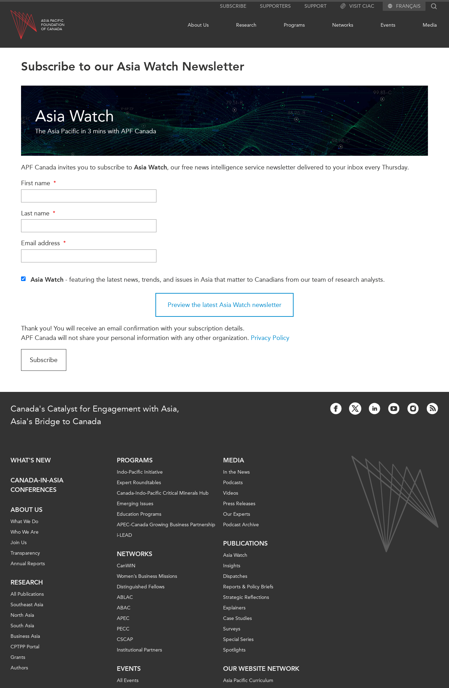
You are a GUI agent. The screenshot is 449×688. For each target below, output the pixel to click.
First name (39, 183)
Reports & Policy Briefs (248, 587)
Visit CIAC (357, 6)
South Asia (22, 626)
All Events (128, 680)
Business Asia (25, 636)
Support (315, 6)
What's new (31, 460)
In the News (236, 472)
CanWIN (126, 566)
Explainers (234, 608)
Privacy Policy (270, 338)
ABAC (123, 608)
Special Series (238, 639)
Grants (18, 657)
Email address (44, 243)
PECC (123, 629)
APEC (123, 618)
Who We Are (25, 532)
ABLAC (125, 597)
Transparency (25, 553)
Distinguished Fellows (141, 587)
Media (430, 25)
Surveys (231, 629)
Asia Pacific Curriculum (248, 680)
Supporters (275, 6)
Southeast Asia (27, 605)
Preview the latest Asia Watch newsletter (224, 305)
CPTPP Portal (25, 647)
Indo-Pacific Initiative (140, 472)
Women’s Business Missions (147, 576)
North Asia (22, 615)
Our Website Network (261, 669)
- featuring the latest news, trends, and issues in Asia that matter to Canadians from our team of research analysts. (208, 279)
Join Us (19, 543)
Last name (39, 213)
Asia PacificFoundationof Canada (53, 25)
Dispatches (235, 576)
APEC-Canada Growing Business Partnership (166, 525)
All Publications (27, 594)
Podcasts (233, 483)
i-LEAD (124, 535)
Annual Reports (28, 564)
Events (388, 25)
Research (246, 25)
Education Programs (139, 514)
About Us (198, 25)
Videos (230, 493)
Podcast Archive (241, 525)
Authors (19, 668)
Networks (342, 25)
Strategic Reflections (246, 597)
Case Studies (237, 618)
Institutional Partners (139, 650)
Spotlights (234, 650)
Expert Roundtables (139, 483)
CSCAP (125, 639)
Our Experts (236, 514)
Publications (245, 543)
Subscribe (233, 6)
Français (408, 6)
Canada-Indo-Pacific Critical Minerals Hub (163, 493)
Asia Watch (235, 555)
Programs (294, 25)
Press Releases (239, 504)
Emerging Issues (135, 504)
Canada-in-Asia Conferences (37, 485)
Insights (231, 566)
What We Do (24, 522)
